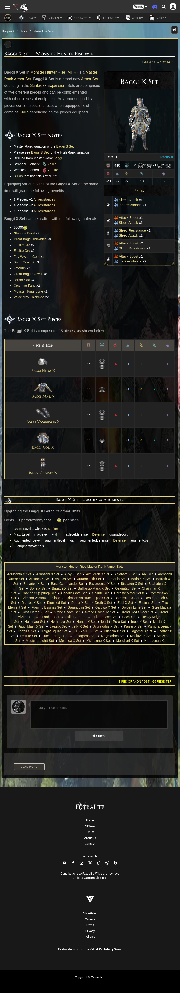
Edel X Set (125, 602)
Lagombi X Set (141, 631)
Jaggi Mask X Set (31, 626)
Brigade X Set (62, 588)
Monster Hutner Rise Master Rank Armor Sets (89, 566)
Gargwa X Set (105, 607)
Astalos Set (63, 579)
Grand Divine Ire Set (100, 612)
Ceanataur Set (125, 588)
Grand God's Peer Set (137, 612)
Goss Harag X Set (35, 612)
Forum (90, 832)
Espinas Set (147, 602)
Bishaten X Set (132, 583)
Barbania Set (116, 579)
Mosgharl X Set (127, 640)
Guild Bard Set (75, 617)
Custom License (95, 878)
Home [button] (27, 18)
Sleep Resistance (130, 230)
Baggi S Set (65, 146)
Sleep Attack (126, 200)
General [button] (51, 18)
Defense (54, 529)
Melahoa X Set (70, 640)
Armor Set (89, 79)
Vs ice (48, 164)
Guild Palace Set (104, 617)
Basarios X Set (35, 583)
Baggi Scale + (24, 262)
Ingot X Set (139, 621)
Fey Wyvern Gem (27, 256)
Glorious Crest (24, 233)
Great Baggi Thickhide (30, 239)
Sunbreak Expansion (47, 86)
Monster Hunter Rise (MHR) (54, 72)
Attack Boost (126, 218)
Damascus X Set (126, 598)
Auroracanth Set (89, 579)
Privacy (90, 931)
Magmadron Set (113, 636)
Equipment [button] (107, 18)
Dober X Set (80, 602)
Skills (139, 190)
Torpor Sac (22, 280)
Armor (23, 31)
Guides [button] (157, 18)
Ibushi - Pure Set (113, 621)
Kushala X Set (114, 631)
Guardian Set (49, 617)
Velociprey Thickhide (29, 297)
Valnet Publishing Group (106, 949)
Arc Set (147, 574)
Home (90, 820)
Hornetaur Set (60, 621)
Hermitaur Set (34, 621)
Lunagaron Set (85, 636)
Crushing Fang (25, 285)
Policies (90, 936)
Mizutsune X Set (99, 640)
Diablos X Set (31, 602)
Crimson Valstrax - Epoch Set (87, 598)
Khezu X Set (26, 631)
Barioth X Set (141, 579)
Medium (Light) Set (40, 640)
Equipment (8, 31)
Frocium (20, 268)
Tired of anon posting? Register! (145, 681)
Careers (90, 919)
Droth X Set (103, 602)
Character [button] (79, 18)
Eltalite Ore (22, 245)
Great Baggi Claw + (28, 274)
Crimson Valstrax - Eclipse (40, 598)
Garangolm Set (79, 607)
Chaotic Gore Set (74, 593)
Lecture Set (28, 636)
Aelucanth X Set (19, 574)
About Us (90, 838)
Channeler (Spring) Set (39, 593)
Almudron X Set (97, 574)
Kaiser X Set (133, 626)
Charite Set (100, 593)
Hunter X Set (86, 621)
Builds (18, 176)
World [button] (133, 18)
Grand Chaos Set (66, 612)
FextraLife (65, 949)
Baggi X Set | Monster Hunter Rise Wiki (49, 54)
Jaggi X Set (58, 626)
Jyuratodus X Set (106, 626)
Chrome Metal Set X (129, 593)
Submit (99, 736)
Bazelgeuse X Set (102, 583)
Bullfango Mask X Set (94, 588)
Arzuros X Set (39, 579)
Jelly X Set (80, 626)
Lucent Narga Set (55, 636)
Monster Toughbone (28, 291)
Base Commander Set (67, 583)
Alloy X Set (72, 574)
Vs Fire (50, 170)
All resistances (44, 199)
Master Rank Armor (44, 31)
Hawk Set (129, 617)
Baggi (58, 158)
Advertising (90, 913)
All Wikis (90, 826)
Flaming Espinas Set (47, 607)
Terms (90, 925)
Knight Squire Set (54, 631)
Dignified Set (56, 602)
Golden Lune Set (134, 607)
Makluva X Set (140, 636)
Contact (90, 843)
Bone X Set (38, 588)
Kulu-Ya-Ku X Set (85, 631)
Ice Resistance (127, 205)
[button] (140, 7)
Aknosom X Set (47, 574)
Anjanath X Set (125, 574)
